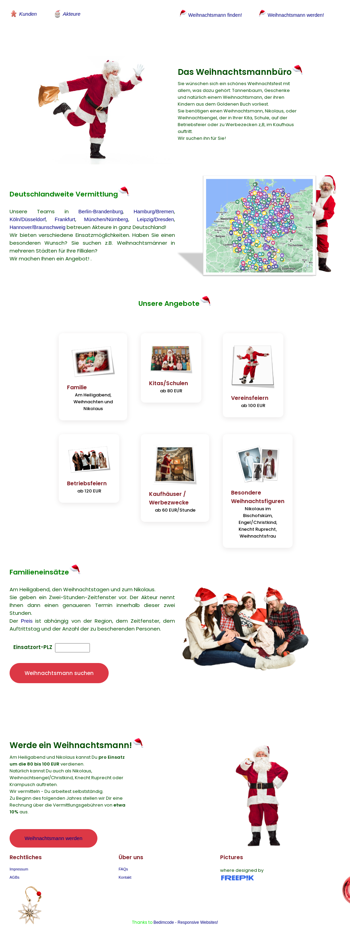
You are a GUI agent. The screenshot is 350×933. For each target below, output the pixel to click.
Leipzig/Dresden (155, 215)
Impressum (19, 860)
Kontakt (125, 868)
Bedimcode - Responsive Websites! (185, 913)
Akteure (67, 14)
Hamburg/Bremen (154, 207)
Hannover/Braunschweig (37, 223)
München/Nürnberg (106, 215)
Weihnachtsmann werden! (294, 15)
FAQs (123, 860)
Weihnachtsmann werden (53, 829)
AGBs (14, 868)
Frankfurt (65, 215)
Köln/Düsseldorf (28, 215)
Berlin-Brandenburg (100, 207)
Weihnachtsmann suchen (59, 664)
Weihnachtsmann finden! (211, 15)
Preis (26, 611)
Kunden (23, 14)
